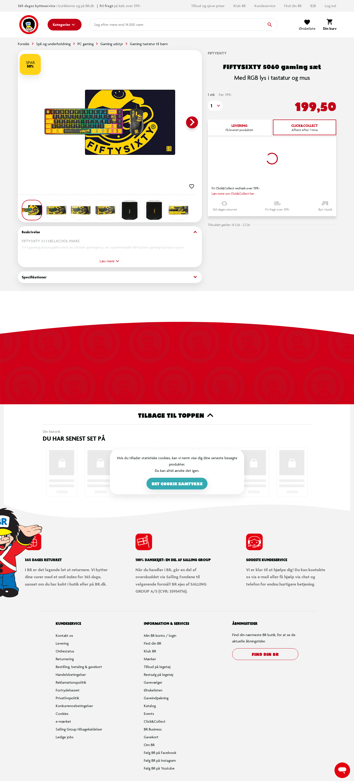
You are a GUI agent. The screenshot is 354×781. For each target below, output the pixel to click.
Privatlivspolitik (67, 698)
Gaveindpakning (156, 698)
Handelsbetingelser (71, 674)
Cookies (62, 713)
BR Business (153, 729)
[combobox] (102, 24)
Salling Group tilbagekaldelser (79, 729)
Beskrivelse (110, 232)
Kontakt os (64, 635)
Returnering (65, 659)
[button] (215, 106)
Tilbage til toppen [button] (177, 415)
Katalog (150, 705)
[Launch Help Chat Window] (342, 770)
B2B (313, 5)
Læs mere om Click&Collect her (233, 193)
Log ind (330, 5)
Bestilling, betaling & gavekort (79, 666)
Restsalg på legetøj (158, 674)
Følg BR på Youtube (159, 768)
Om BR (149, 744)
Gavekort (151, 737)
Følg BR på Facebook (160, 752)
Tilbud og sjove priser (208, 5)
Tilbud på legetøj (157, 666)
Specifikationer (110, 277)
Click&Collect (155, 721)
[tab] (239, 127)
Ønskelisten (153, 690)
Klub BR (240, 5)
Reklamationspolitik (71, 682)
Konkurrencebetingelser (74, 705)
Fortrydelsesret (68, 690)
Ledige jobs (64, 737)
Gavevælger (153, 682)
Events (149, 713)
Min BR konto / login (160, 635)
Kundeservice (265, 5)
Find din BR (293, 5)
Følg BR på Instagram (160, 760)
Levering (62, 643)
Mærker (150, 659)
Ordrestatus (65, 651)
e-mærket (63, 721)
